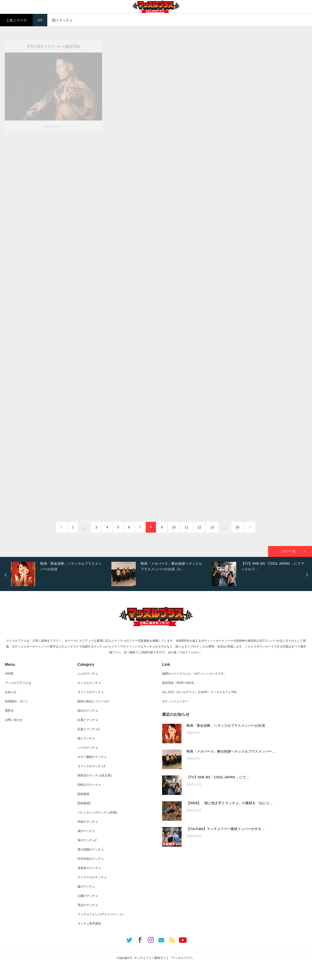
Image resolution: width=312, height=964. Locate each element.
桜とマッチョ (86, 738)
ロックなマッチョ (89, 683)
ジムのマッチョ (88, 673)
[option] (60, 574)
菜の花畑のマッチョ (91, 849)
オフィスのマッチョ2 (92, 766)
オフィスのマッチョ (91, 692)
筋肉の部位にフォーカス (94, 701)
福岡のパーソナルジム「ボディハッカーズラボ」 (194, 673)
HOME (9, 673)
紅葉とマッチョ (88, 720)
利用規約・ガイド (16, 701)
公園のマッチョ (88, 895)
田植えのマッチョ (89, 784)
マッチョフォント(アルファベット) (100, 914)
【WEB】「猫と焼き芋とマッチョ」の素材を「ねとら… (229, 803)
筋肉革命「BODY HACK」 (179, 683)
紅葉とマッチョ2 (89, 729)
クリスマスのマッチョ (92, 877)
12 (199, 527)
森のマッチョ (86, 886)
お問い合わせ (13, 720)
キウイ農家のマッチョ (92, 757)
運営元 (9, 710)
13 (212, 527)
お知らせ (11, 692)
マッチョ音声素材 (89, 923)
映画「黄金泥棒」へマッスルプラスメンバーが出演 (225, 725)
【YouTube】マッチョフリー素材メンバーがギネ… (225, 829)
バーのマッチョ (88, 747)
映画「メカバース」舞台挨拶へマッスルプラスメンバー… (230, 751)
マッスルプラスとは (18, 683)
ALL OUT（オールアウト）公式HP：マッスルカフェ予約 (199, 692)
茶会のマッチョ (88, 905)
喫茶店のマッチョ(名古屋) (95, 775)
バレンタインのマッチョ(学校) (97, 812)
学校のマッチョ (88, 821)
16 (237, 527)
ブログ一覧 (288, 551)
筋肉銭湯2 (84, 803)
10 (174, 527)
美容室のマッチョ (89, 868)
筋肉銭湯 (83, 794)
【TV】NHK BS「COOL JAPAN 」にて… (218, 777)
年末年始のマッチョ (91, 858)
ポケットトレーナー (175, 701)
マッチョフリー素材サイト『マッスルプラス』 (164, 958)
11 (186, 527)
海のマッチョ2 (87, 840)
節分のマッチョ (88, 710)
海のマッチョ (86, 831)
